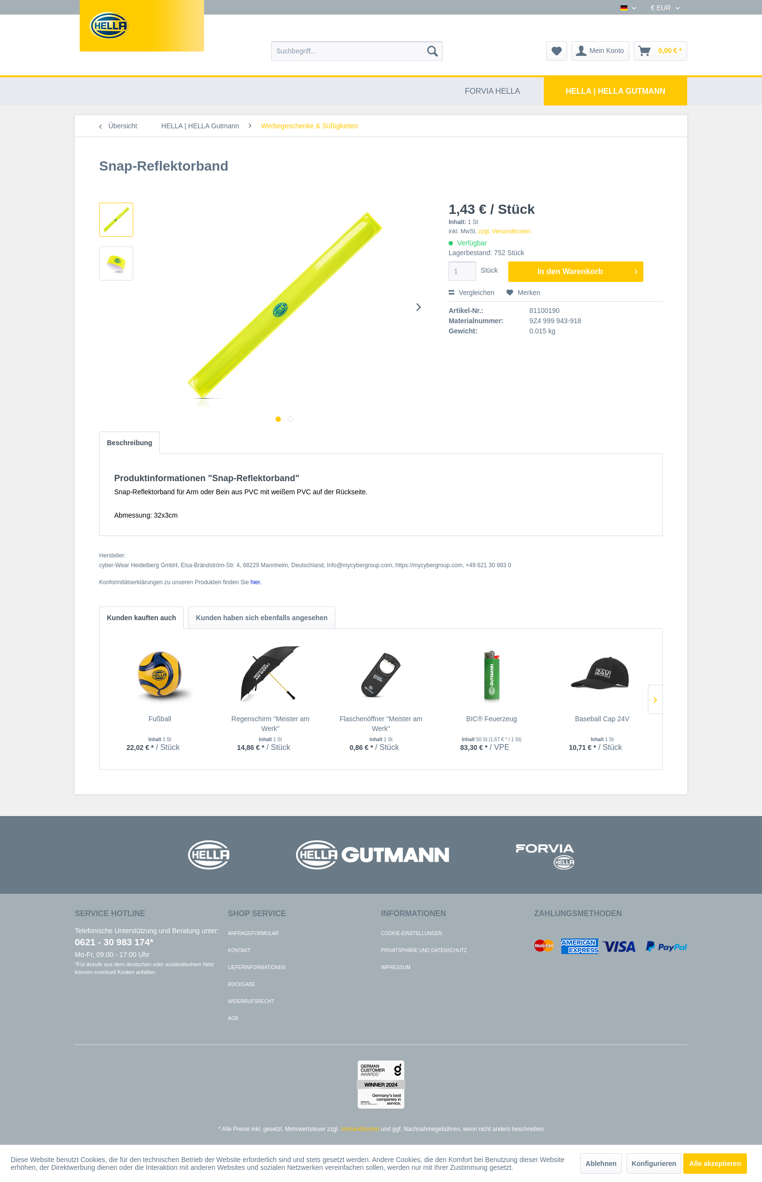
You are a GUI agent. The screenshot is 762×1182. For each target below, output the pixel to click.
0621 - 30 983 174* (114, 942)
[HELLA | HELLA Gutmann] (615, 91)
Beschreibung (129, 443)
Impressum (396, 967)
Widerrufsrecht (251, 1001)
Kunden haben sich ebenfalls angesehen (262, 618)
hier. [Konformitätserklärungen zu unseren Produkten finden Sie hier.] (256, 582)
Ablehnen (601, 1163)
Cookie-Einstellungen (411, 933)
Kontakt (239, 950)
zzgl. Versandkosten (505, 231)
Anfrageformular (253, 933)
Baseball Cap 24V (602, 719)
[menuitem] (357, 51)
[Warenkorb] (660, 51)
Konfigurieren (654, 1163)
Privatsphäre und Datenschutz (424, 950)
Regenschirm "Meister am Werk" (270, 723)
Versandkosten (360, 1129)
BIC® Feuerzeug (491, 719)
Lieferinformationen (256, 967)
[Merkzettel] (556, 51)
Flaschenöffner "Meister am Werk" (381, 723)
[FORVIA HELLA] (492, 91)
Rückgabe (241, 984)
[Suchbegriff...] (357, 51)
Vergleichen (471, 292)
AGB (233, 1018)
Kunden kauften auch (141, 618)
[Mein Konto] (600, 51)
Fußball (159, 719)
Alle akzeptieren (715, 1163)
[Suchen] (432, 51)
